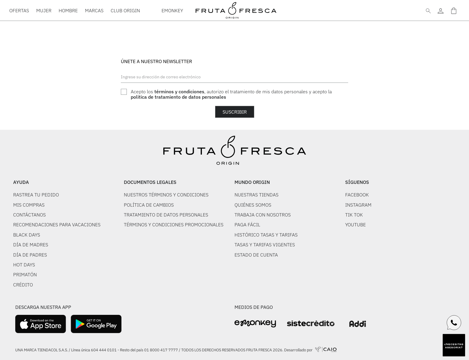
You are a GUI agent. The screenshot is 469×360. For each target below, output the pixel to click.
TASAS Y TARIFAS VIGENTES (264, 245)
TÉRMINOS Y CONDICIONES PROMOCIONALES (173, 225)
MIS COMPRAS (29, 205)
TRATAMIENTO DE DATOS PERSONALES (166, 215)
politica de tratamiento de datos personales (178, 97)
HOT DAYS (24, 265)
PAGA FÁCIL (247, 225)
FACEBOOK (357, 195)
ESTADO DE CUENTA (256, 255)
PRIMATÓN (25, 274)
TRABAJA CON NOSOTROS (262, 215)
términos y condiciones (179, 91)
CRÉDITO (23, 285)
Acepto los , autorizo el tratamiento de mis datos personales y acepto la (231, 94)
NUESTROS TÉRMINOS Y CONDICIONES (166, 195)
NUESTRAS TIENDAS (256, 195)
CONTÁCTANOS (29, 215)
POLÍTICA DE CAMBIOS (149, 205)
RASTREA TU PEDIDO (36, 195)
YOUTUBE (355, 225)
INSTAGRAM (358, 205)
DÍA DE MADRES (30, 245)
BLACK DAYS (26, 235)
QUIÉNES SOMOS (252, 205)
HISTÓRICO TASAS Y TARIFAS (266, 235)
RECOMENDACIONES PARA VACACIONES (56, 225)
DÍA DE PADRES (30, 255)
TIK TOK (354, 215)
